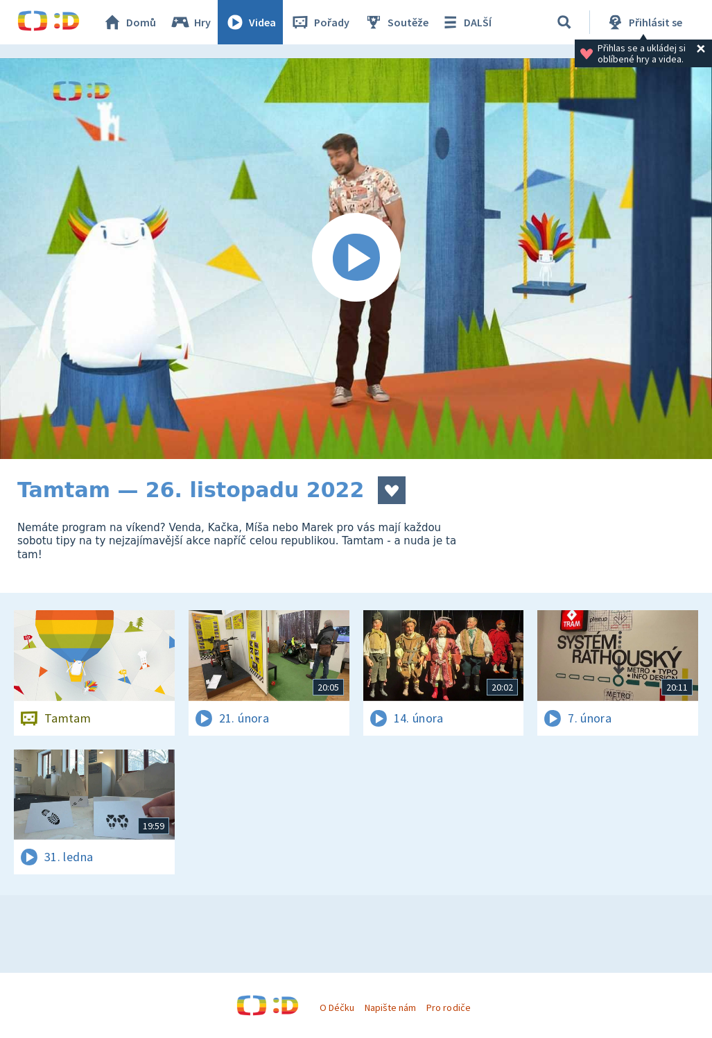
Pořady (319, 22)
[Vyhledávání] (564, 22)
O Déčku (337, 1007)
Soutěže (395, 22)
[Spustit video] (356, 258)
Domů (129, 22)
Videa (250, 22)
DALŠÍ (466, 22)
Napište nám (390, 1007)
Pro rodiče (448, 1007)
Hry (190, 22)
